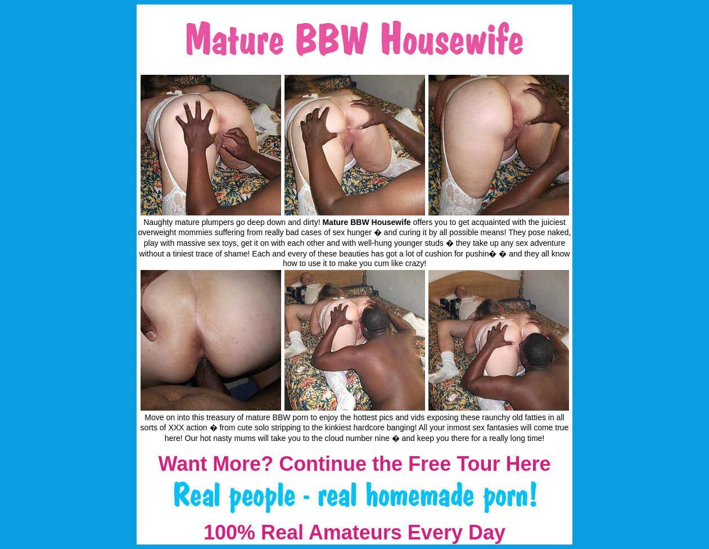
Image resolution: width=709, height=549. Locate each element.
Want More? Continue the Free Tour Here (354, 463)
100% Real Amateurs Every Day (354, 532)
